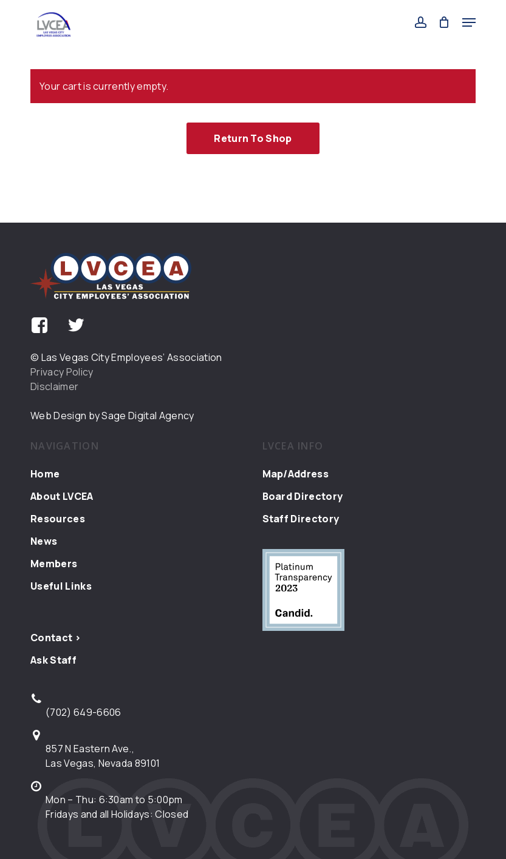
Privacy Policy (61, 372)
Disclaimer (54, 386)
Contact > (55, 637)
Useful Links (61, 586)
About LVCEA (62, 496)
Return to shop (253, 138)
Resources (57, 518)
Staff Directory (301, 518)
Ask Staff (53, 660)
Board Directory (302, 496)
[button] (469, 22)
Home (45, 473)
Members (53, 563)
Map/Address (295, 473)
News (43, 541)
